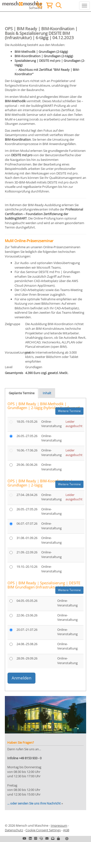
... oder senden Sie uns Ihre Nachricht (34, 803)
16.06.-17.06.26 (27, 450)
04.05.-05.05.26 (27, 600)
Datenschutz (14, 830)
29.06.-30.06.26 (27, 464)
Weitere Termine (69, 411)
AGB (66, 830)
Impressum (59, 825)
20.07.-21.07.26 (27, 629)
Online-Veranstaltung (51, 423)
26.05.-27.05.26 (27, 436)
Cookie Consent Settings (43, 830)
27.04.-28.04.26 (27, 495)
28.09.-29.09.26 (27, 658)
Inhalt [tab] (47, 393)
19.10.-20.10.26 (27, 566)
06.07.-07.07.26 (27, 523)
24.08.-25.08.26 (27, 644)
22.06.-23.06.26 (27, 615)
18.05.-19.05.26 (27, 421)
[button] (58, 838)
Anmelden (21, 678)
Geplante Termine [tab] (21, 393)
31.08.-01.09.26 (27, 538)
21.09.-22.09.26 (27, 552)
